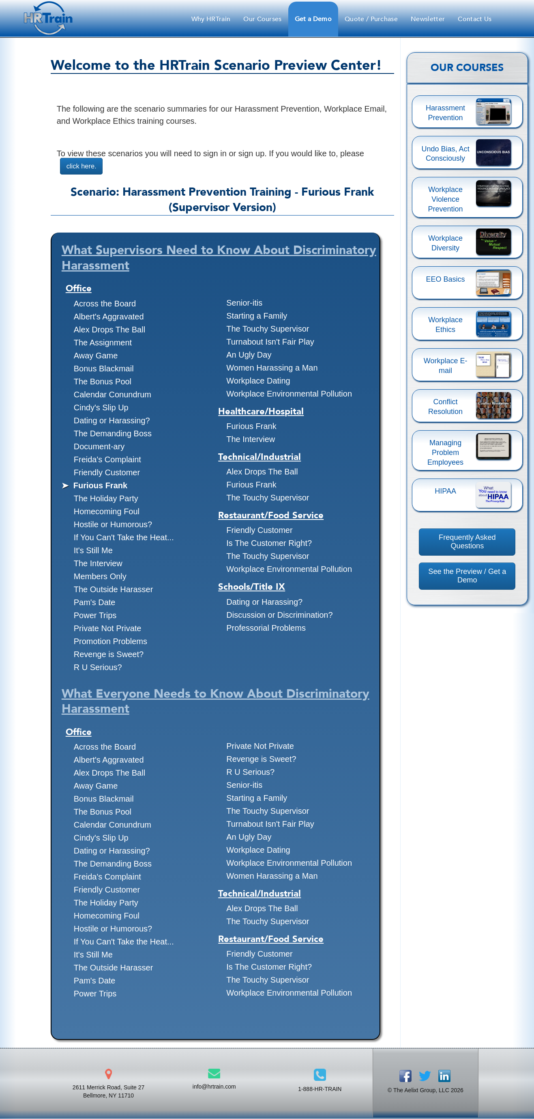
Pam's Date (95, 602)
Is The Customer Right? (269, 543)
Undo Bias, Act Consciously (446, 154)
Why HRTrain (211, 19)
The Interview (98, 563)
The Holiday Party (106, 498)
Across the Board (105, 304)
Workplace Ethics (445, 325)
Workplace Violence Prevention (445, 199)
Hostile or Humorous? (113, 524)
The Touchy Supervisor (267, 329)
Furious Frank (100, 485)
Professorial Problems (266, 628)
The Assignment (103, 343)
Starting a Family (256, 316)
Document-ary (99, 446)
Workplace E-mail (446, 366)
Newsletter (428, 19)
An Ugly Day (248, 355)
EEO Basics (445, 279)
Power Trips (95, 615)
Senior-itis (244, 303)
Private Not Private (108, 628)
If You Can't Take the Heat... (124, 537)
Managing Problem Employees (445, 452)
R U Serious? (98, 667)
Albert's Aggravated (109, 317)
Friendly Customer (107, 472)
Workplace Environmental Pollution (289, 394)
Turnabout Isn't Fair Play (270, 342)
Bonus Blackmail (104, 368)
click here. (83, 166)
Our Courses (262, 19)
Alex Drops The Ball (109, 330)
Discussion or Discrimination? (279, 615)
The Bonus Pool (102, 381)
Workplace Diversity (445, 243)
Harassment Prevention (445, 113)
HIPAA (445, 491)
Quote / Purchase (371, 19)
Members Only (100, 576)
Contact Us (474, 19)
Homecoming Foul (106, 511)
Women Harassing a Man (271, 368)
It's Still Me (93, 550)
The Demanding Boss (113, 433)
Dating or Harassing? (112, 420)
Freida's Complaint (107, 459)
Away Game (96, 355)
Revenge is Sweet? (109, 654)
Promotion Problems (110, 641)
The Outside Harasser (113, 589)
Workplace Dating (258, 381)
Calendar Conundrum (112, 394)
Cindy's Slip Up (101, 407)
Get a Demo (313, 19)
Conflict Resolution (445, 407)
